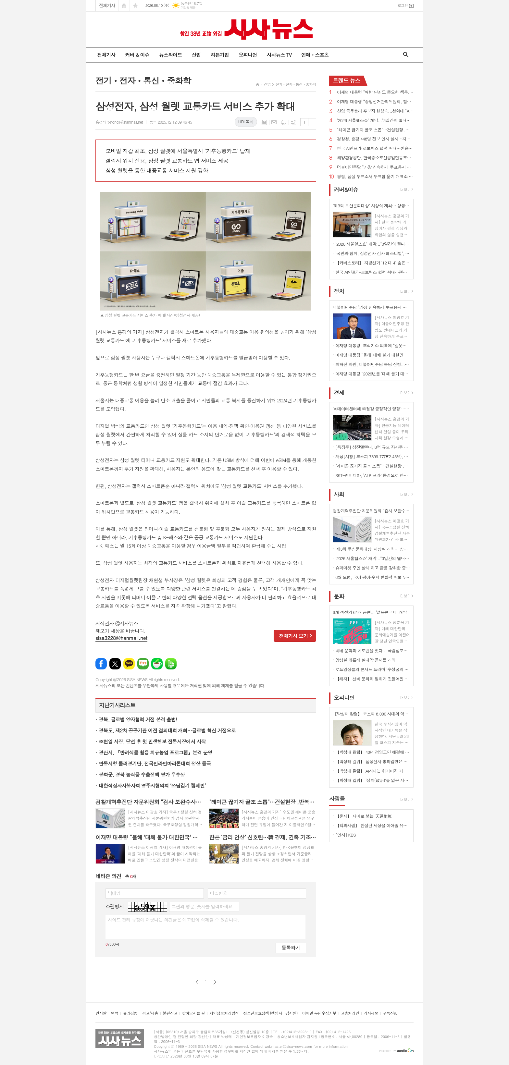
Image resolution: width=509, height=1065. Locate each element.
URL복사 (246, 121)
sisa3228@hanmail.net (121, 637)
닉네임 (114, 893)
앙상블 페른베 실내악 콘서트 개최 (365, 660)
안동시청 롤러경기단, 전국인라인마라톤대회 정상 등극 (155, 763)
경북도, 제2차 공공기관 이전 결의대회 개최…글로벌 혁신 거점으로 (167, 730)
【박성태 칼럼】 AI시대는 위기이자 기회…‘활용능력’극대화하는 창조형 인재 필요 (372, 771)
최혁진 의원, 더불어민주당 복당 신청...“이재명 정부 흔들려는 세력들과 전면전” (372, 364)
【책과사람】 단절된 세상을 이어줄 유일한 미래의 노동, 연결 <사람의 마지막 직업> (372, 825)
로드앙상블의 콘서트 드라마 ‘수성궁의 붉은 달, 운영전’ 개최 (372, 669)
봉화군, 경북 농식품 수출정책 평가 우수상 (142, 774)
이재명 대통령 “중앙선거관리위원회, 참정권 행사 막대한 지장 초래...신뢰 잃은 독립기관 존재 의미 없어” (375, 101)
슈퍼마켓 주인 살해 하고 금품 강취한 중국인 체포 (372, 568)
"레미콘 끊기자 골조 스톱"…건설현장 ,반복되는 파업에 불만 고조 (375, 130)
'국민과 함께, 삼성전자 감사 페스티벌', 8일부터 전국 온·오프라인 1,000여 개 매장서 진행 (372, 253)
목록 (264, 122)
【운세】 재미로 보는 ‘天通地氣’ (363, 816)
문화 (339, 596)
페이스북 (101, 663)
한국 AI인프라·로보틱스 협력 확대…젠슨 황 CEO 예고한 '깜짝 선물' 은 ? (375, 148)
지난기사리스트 (117, 705)
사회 (339, 494)
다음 (214, 982)
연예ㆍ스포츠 (315, 54)
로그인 (403, 5)
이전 (197, 982)
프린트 (283, 122)
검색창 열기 (404, 54)
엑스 (115, 663)
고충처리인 (350, 1013)
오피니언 (248, 54)
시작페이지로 (124, 5)
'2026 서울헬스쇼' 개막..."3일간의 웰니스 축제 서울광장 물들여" (375, 120)
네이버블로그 (143, 663)
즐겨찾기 (135, 5)
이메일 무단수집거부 (319, 1013)
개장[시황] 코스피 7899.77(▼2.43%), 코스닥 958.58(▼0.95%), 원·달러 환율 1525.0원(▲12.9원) (372, 456)
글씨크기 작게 (312, 122)
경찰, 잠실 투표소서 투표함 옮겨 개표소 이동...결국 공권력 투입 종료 (375, 176)
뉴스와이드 (170, 54)
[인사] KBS (345, 835)
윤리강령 (130, 1013)
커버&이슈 (346, 189)
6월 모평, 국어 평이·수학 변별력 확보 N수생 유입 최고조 (372, 577)
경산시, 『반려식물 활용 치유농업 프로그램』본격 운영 (155, 752)
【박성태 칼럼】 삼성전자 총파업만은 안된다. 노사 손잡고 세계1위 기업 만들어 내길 (372, 761)
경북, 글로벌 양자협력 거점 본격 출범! (138, 719)
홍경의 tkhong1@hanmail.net (119, 122)
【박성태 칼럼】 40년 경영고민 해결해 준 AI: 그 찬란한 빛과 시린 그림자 (372, 752)
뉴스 (346, 80)
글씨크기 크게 (304, 122)
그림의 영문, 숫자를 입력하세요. (202, 906)
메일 (274, 122)
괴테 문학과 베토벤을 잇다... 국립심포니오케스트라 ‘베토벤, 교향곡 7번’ (372, 650)
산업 (196, 54)
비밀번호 (218, 893)
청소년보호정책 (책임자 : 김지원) (270, 1013)
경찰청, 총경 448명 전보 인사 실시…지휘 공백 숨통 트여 (375, 139)
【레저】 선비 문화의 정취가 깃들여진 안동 (372, 679)
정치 (339, 291)
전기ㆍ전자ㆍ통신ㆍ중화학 (296, 84)
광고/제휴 (150, 1013)
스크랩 (293, 122)
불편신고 (170, 1013)
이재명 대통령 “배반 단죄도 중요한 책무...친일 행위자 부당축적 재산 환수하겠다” (375, 92)
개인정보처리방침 (224, 1013)
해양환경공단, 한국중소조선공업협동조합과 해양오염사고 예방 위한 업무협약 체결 (375, 158)
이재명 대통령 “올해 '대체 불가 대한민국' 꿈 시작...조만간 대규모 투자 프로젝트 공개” (372, 355)
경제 (339, 393)
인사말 (100, 1013)
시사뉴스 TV (279, 54)
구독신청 (390, 1013)
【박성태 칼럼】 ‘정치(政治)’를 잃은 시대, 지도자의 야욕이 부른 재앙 (372, 780)
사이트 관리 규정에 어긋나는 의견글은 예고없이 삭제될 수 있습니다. (173, 919)
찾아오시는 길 (193, 1013)
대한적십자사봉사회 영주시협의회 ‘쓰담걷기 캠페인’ (152, 785)
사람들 (337, 798)
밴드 (171, 663)
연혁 (114, 1013)
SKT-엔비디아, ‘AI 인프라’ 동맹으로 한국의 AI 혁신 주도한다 (372, 475)
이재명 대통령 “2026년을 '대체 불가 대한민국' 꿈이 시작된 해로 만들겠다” (372, 374)
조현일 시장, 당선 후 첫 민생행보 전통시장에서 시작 (152, 741)
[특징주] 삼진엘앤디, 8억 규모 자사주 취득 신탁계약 (372, 447)
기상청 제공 (188, 8)
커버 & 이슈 (137, 54)
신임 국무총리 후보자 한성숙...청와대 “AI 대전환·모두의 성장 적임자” (375, 111)
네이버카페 (157, 663)
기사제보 (371, 1013)
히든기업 (219, 54)
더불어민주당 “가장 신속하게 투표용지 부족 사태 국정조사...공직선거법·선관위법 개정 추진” (375, 167)
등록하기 (291, 947)
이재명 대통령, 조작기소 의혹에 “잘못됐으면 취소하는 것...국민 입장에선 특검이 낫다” (372, 345)
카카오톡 (129, 663)
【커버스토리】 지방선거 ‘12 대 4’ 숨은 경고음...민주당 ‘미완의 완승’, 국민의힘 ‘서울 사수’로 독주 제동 (372, 263)
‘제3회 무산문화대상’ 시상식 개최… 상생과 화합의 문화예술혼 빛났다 (372, 549)
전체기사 (107, 5)
